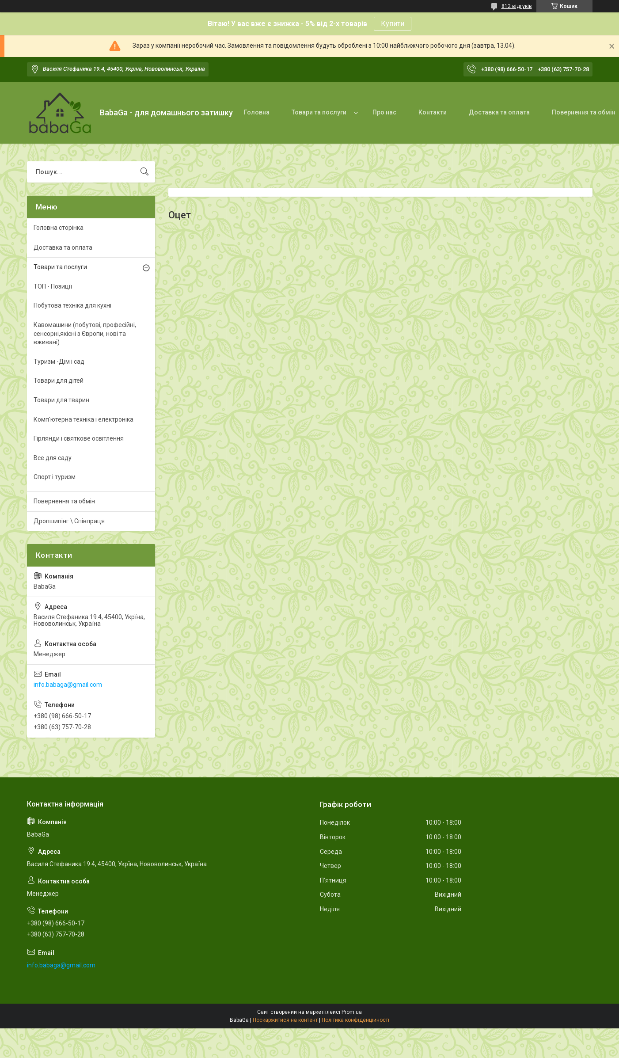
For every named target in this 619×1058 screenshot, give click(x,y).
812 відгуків (516, 6)
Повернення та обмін (64, 501)
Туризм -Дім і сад (59, 361)
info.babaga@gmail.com (68, 684)
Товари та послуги (319, 112)
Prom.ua (352, 1012)
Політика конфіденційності (355, 1020)
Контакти (432, 112)
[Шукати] (144, 172)
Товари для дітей (59, 380)
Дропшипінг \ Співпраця (69, 521)
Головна (257, 112)
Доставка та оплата (499, 112)
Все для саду (53, 457)
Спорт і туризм (55, 476)
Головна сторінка (59, 227)
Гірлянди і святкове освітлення (79, 438)
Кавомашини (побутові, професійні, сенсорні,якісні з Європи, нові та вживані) (85, 333)
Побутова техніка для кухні (72, 305)
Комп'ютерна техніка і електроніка (83, 419)
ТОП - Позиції (53, 286)
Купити (392, 23)
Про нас (384, 112)
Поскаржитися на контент (285, 1020)
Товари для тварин (61, 399)
